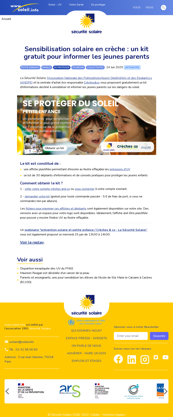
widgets (100, 338)
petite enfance (30, 67)
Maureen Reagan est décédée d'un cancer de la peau (54, 273)
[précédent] (7, 391)
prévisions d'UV (120, 169)
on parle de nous (86, 346)
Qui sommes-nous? (86, 331)
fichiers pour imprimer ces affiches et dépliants (56, 209)
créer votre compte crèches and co (47, 189)
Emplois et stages (86, 361)
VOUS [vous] (137, 7)
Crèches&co (92, 82)
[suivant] (166, 391)
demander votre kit (37, 196)
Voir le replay (32, 242)
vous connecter (85, 189)
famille (46, 67)
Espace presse (78, 338)
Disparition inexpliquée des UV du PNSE (46, 268)
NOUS (150, 7)
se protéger (61, 67)
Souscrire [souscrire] (159, 336)
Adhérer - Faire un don (86, 353)
